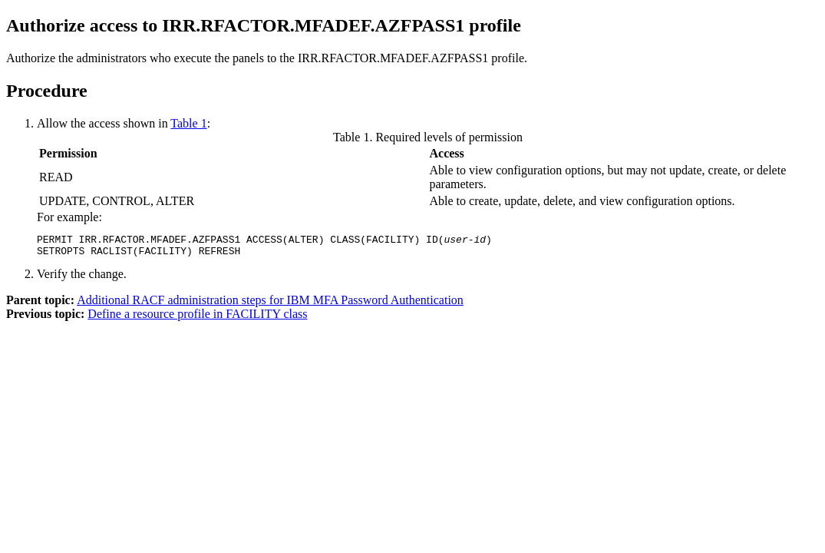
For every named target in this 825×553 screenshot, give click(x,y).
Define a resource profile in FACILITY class (197, 318)
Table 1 (188, 123)
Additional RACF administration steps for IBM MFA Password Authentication (270, 304)
